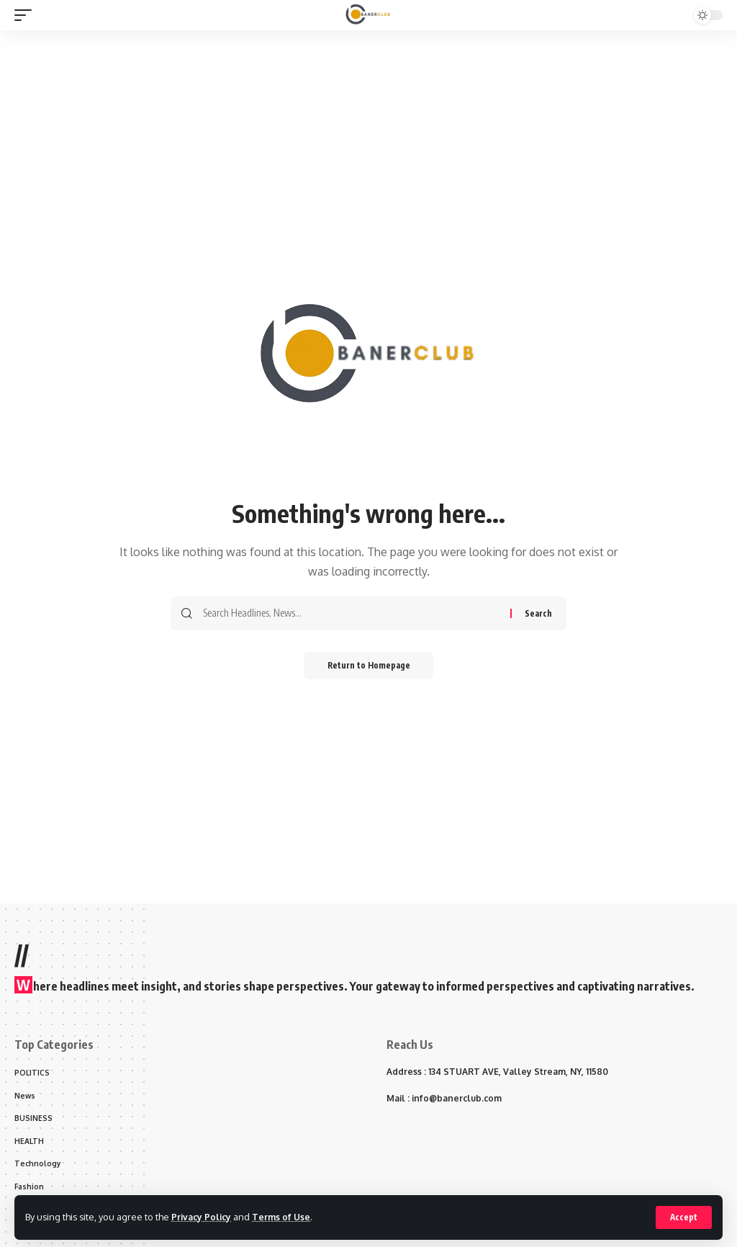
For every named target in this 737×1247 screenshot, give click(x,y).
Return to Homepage (369, 666)
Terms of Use (285, 1217)
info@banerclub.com (457, 1098)
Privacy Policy (203, 1217)
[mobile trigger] (26, 15)
